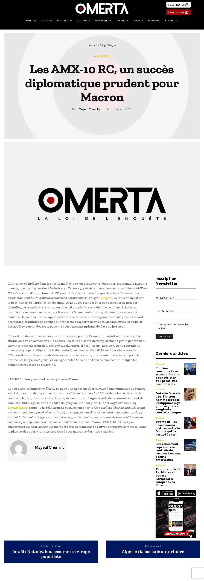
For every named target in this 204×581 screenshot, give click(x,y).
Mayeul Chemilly (89, 109)
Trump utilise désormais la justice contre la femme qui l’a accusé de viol (168, 428)
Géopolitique (108, 45)
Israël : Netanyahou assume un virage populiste (51, 554)
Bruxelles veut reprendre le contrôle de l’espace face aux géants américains (168, 452)
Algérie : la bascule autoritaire (153, 551)
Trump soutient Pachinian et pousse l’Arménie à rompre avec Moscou (168, 477)
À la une (160, 364)
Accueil (92, 45)
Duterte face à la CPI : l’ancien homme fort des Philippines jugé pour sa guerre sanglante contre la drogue (168, 402)
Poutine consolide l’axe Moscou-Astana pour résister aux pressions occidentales (167, 376)
